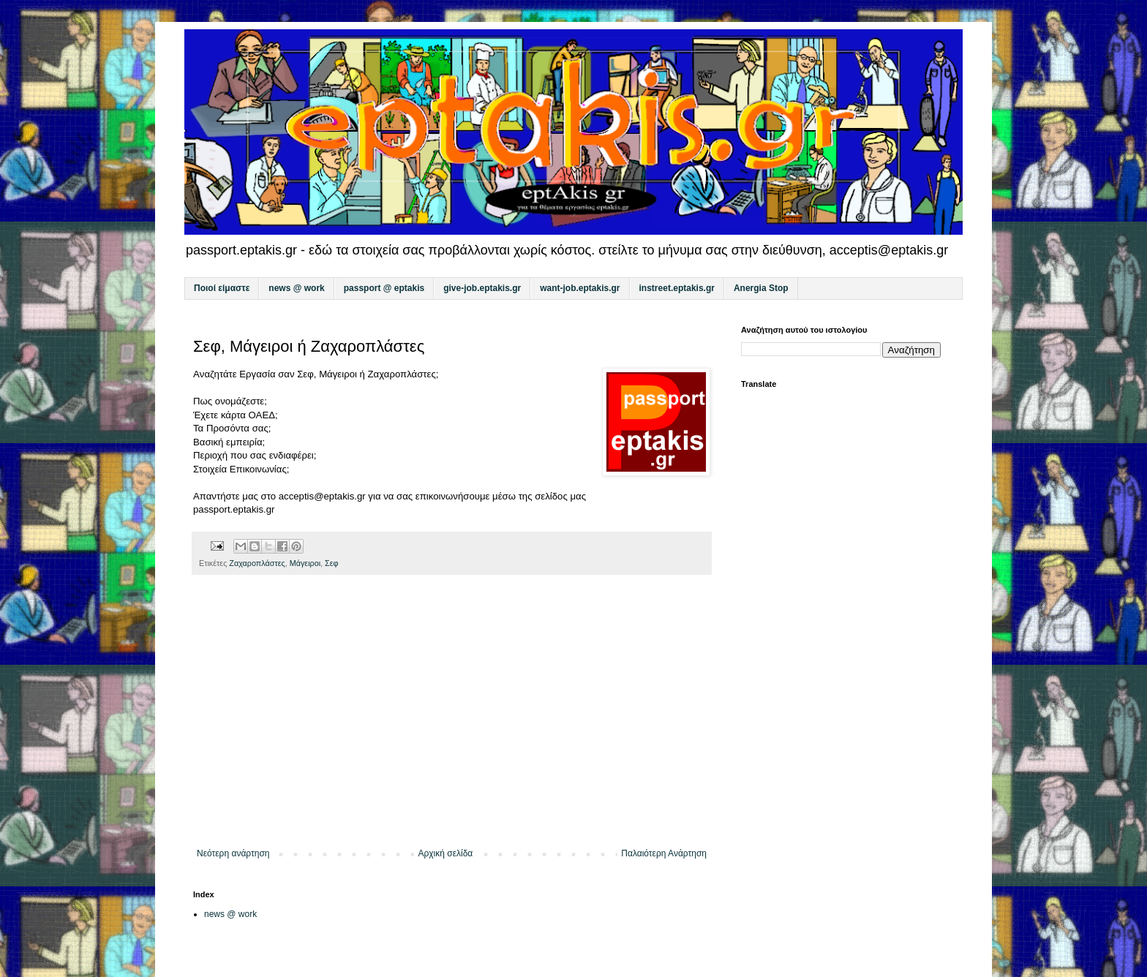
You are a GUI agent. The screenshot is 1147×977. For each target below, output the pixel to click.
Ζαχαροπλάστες (257, 563)
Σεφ (332, 563)
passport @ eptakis (384, 288)
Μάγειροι (305, 563)
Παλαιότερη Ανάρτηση (664, 853)
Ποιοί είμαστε (221, 288)
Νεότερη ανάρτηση (233, 853)
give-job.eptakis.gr (482, 288)
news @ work (296, 288)
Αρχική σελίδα (445, 853)
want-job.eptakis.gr (580, 288)
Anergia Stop (761, 288)
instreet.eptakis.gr (677, 288)
